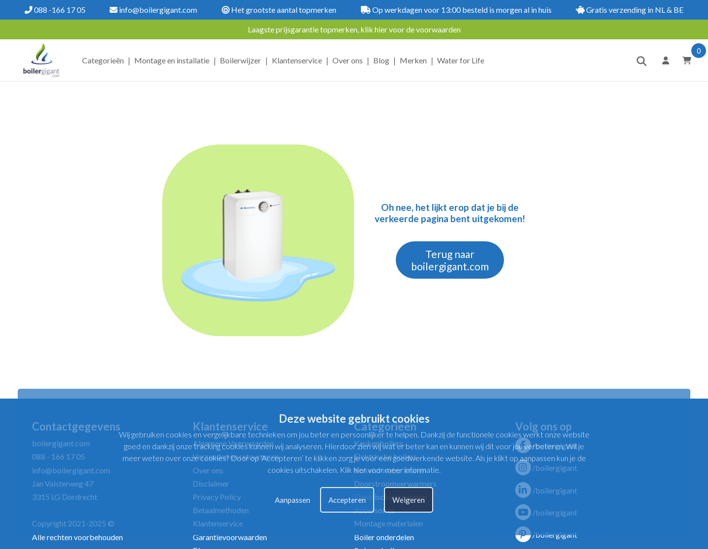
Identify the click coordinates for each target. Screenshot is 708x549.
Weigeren (408, 499)
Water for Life (460, 60)
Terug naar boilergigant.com (450, 260)
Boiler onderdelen (384, 537)
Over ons (347, 60)
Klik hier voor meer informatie (389, 469)
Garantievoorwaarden (230, 537)
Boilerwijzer (240, 60)
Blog (381, 60)
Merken (413, 60)
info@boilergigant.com (153, 9)
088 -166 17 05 (55, 9)
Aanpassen (292, 499)
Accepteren (347, 499)
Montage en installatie (171, 60)
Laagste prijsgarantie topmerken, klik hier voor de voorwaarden (354, 29)
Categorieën (103, 60)
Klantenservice (297, 60)
